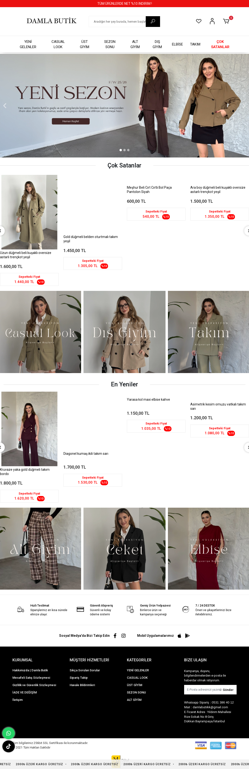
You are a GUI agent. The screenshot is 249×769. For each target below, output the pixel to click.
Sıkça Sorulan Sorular (85, 670)
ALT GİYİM (135, 44)
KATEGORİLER (139, 660)
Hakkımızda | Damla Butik (30, 670)
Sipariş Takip (79, 677)
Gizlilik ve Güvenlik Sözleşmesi (34, 685)
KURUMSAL (22, 660)
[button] (227, 21)
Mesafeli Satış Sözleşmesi (31, 677)
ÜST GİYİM (84, 44)
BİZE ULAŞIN (195, 660)
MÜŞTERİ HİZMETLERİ (89, 660)
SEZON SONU (109, 44)
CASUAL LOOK (58, 44)
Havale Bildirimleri (82, 685)
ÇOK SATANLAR (220, 44)
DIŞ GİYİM (157, 44)
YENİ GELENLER (28, 44)
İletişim (17, 700)
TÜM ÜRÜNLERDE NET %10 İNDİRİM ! (124, 3)
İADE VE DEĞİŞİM (24, 692)
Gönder (226, 690)
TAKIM (195, 44)
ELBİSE (177, 44)
